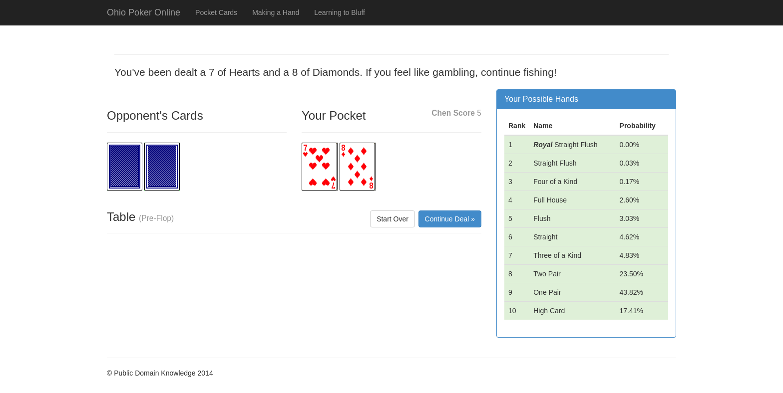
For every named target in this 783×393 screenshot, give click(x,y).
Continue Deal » (450, 219)
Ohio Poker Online (143, 12)
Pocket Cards (216, 12)
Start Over (392, 219)
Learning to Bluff (339, 12)
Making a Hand (275, 12)
